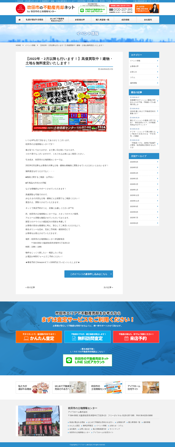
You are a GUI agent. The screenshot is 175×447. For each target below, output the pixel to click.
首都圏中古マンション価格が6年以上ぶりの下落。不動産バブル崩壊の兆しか (143, 100)
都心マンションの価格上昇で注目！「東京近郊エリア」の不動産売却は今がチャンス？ (143, 121)
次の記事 (107, 287)
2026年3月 (134, 179)
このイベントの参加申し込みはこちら (88, 274)
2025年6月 (134, 223)
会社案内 (73, 429)
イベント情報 (30, 45)
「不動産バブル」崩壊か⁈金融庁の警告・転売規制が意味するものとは (143, 143)
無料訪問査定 (88, 426)
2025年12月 (134, 195)
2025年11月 (134, 201)
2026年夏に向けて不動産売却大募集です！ (143, 111)
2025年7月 (134, 218)
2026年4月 (134, 173)
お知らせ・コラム (116, 426)
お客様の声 (134, 66)
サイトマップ (154, 1)
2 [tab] (36, 434)
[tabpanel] (39, 421)
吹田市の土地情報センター (80, 432)
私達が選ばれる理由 (77, 422)
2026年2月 (134, 184)
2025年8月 (134, 212)
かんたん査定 (75, 426)
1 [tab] (34, 434)
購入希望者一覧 (134, 422)
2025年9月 (134, 206)
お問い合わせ (84, 429)
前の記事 (31, 287)
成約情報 (133, 83)
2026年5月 (134, 167)
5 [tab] (43, 434)
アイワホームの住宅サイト (103, 432)
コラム (132, 77)
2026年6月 (134, 162)
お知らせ (133, 72)
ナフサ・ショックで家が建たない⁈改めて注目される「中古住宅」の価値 (143, 132)
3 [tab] (39, 434)
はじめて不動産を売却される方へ (101, 422)
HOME (18, 45)
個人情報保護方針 (141, 1)
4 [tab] (41, 434)
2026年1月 (134, 190)
